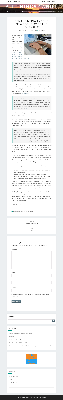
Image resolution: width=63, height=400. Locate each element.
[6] (26, 108)
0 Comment (42, 30)
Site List (53, 1)
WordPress (35, 397)
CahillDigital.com (13, 376)
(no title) (11, 336)
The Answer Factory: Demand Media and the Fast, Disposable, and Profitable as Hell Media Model (21, 54)
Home (43, 1)
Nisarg (45, 397)
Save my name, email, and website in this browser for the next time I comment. (31, 296)
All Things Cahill (14, 2)
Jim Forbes (12, 379)
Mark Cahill (34, 30)
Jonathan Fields (13, 386)
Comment (15, 249)
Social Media (29, 211)
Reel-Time (11, 389)
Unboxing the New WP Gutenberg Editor (18, 342)
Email (13, 280)
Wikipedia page (25, 93)
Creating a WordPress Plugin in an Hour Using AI (20, 333)
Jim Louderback (13, 382)
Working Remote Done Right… (16, 339)
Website (14, 287)
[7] (39, 101)
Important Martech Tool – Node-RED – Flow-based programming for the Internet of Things (31, 346)
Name (13, 272)
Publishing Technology (19, 211)
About (48, 1)
